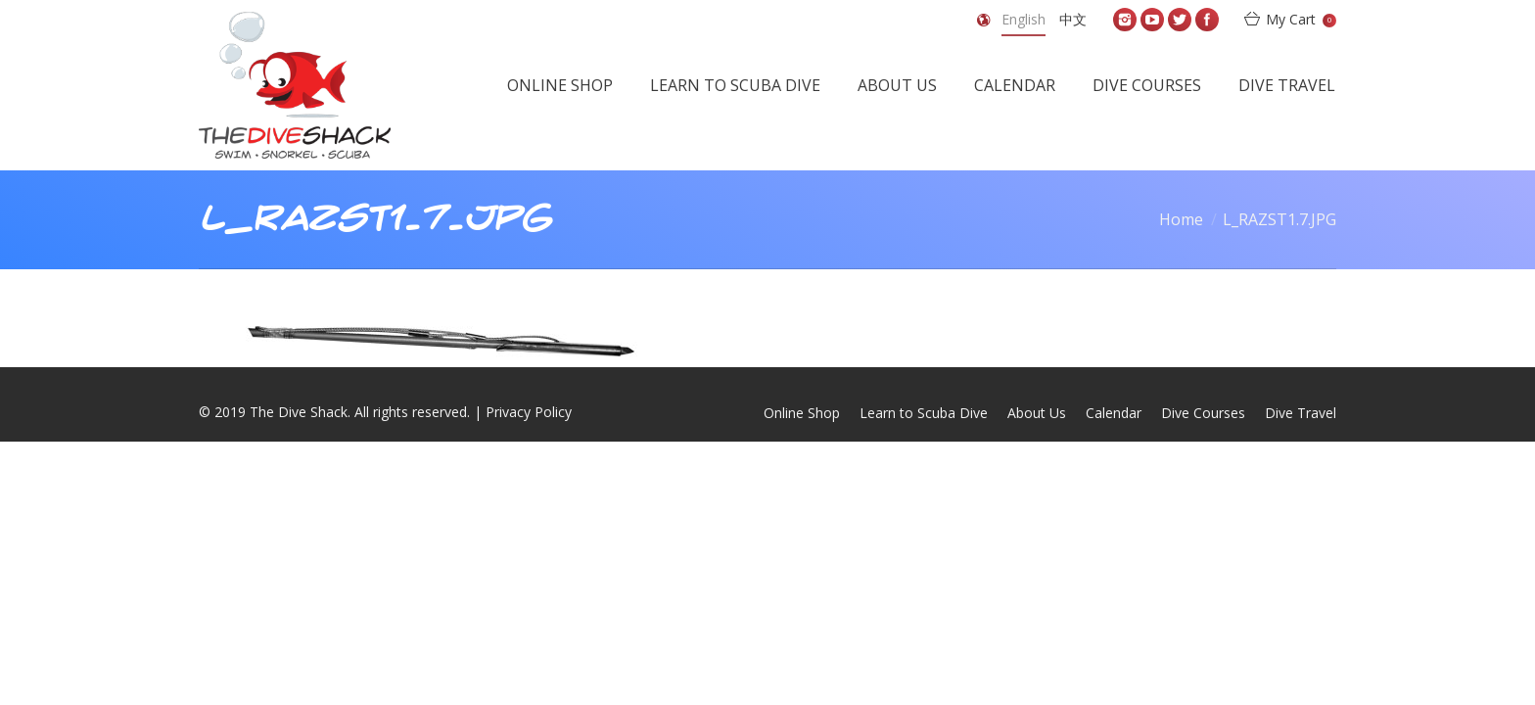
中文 (1073, 19)
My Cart (1301, 19)
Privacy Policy (529, 411)
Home (1181, 219)
